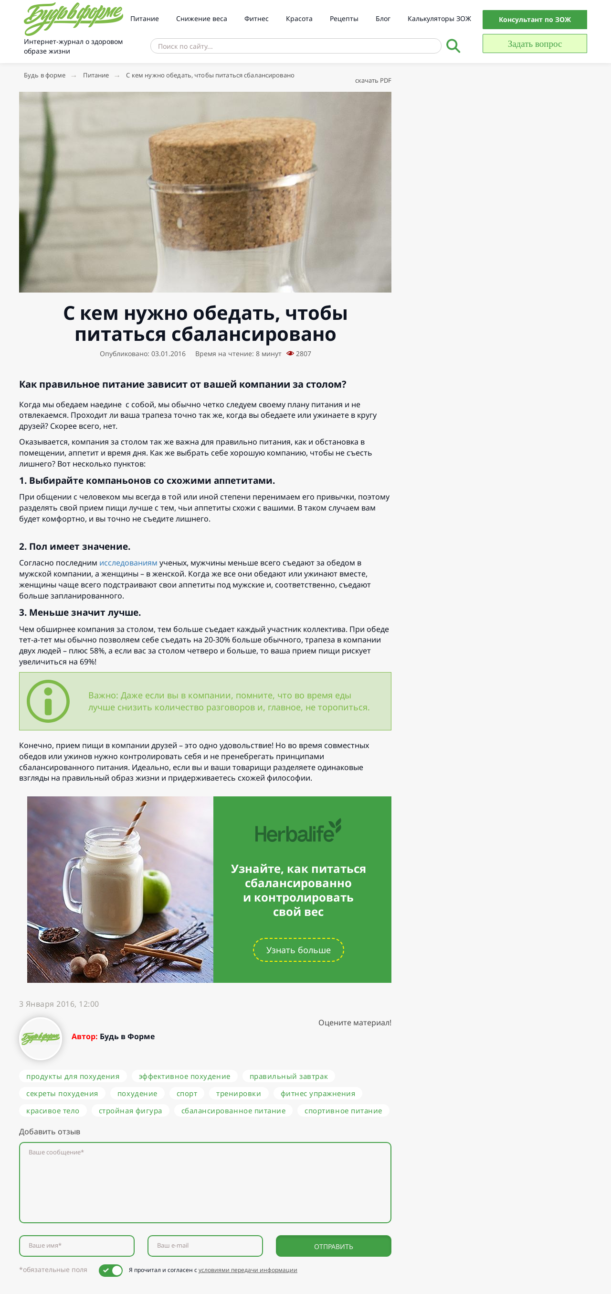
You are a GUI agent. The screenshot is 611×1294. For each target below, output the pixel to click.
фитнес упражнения (318, 1093)
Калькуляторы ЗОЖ (439, 18)
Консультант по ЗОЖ (535, 19)
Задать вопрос (535, 44)
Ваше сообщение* (56, 1152)
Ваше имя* (45, 1245)
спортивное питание (343, 1110)
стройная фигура (130, 1110)
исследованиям (128, 562)
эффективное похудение (185, 1076)
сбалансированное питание (233, 1110)
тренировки (238, 1093)
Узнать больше (298, 950)
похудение (137, 1093)
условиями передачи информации (248, 1270)
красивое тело (53, 1110)
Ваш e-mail (173, 1245)
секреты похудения (62, 1093)
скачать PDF (373, 80)
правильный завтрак (289, 1076)
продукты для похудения (73, 1076)
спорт (187, 1093)
